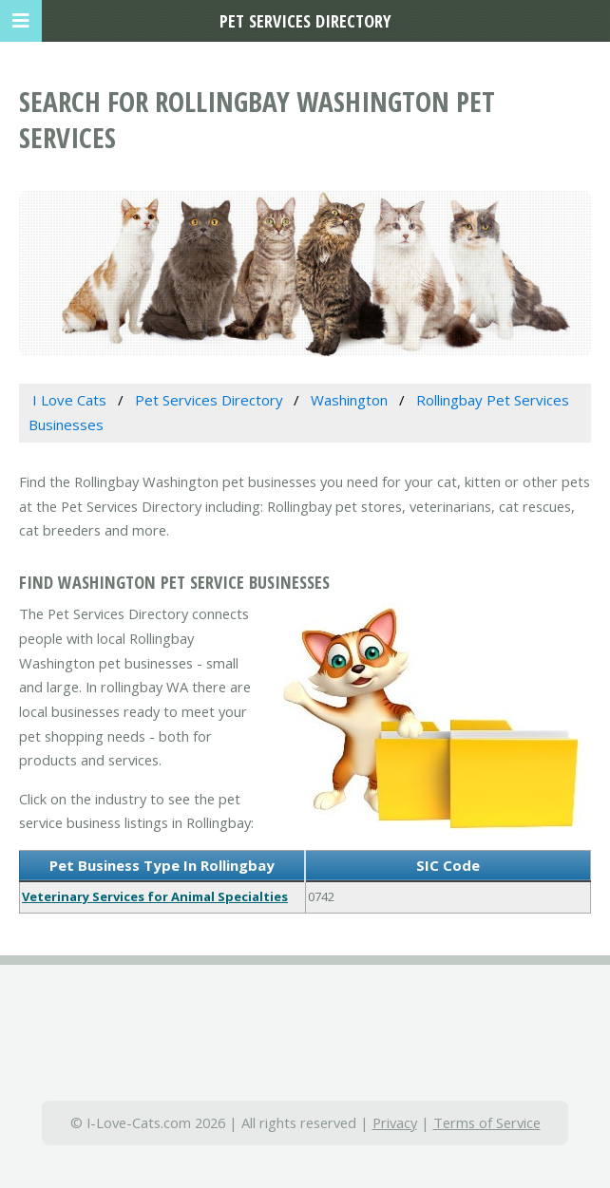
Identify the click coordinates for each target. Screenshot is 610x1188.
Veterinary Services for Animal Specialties (155, 896)
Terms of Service (487, 1122)
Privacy (394, 1122)
